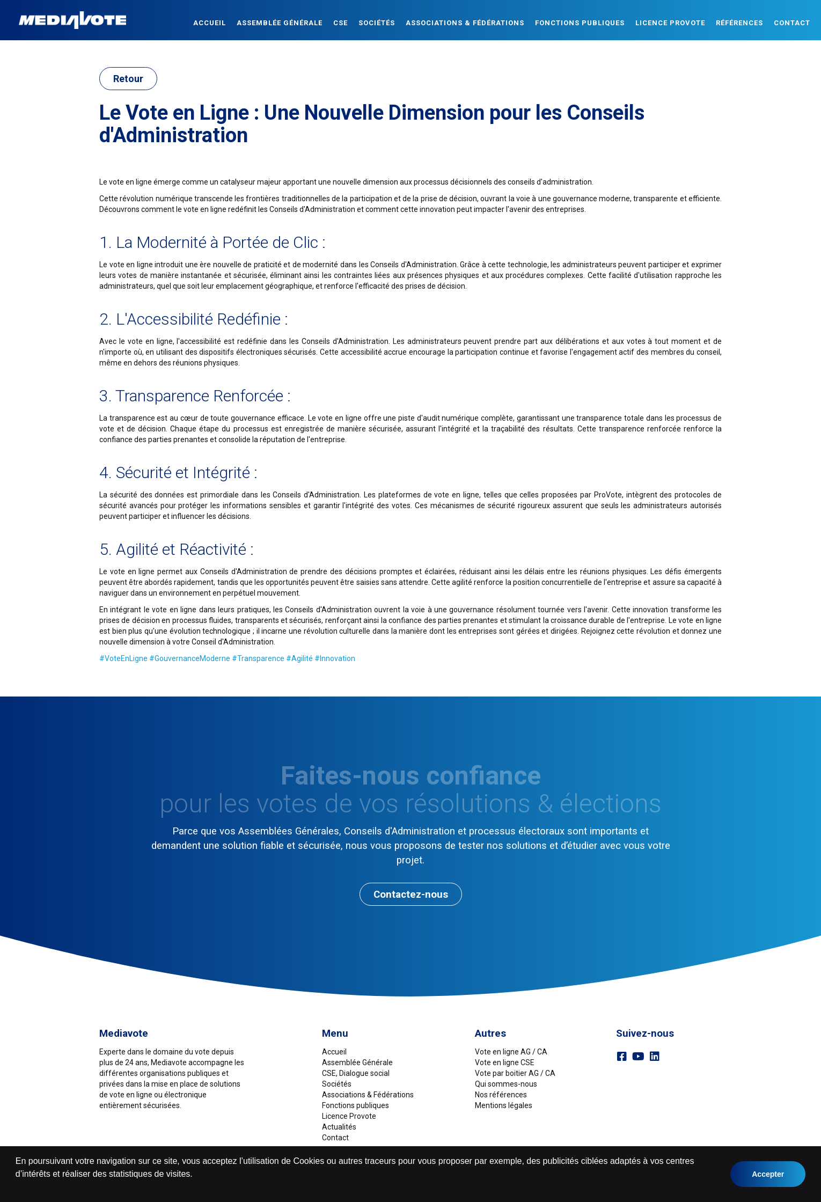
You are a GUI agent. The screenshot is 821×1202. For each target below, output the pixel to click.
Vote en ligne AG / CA (511, 1051)
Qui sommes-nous (506, 1084)
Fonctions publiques (580, 23)
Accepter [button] (768, 1174)
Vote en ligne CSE (504, 1062)
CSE (340, 23)
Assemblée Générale (279, 23)
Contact (792, 23)
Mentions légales (503, 1105)
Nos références (501, 1094)
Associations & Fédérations (465, 23)
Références (739, 23)
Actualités (339, 1127)
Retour (128, 78)
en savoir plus (39, 1187)
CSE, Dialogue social (356, 1073)
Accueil (209, 23)
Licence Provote (349, 1116)
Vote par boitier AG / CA (515, 1073)
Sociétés (376, 23)
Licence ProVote (670, 23)
